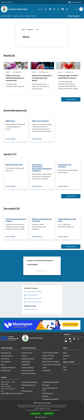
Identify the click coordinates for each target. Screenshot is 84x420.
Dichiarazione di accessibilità (50, 399)
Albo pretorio (46, 385)
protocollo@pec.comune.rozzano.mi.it (12, 393)
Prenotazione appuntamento (30, 382)
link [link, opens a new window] (58, 410)
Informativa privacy (47, 393)
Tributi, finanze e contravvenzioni (51, 364)
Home (23, 29)
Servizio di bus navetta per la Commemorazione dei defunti (42, 78)
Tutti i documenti (71, 247)
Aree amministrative (6, 356)
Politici (3, 364)
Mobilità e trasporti (47, 358)
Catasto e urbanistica (27, 367)
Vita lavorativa (46, 370)
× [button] (82, 402)
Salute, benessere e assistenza (50, 361)
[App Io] (66, 9)
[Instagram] (53, 9)
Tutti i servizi (70, 196)
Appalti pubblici (26, 362)
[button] (42, 417)
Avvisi (64, 359)
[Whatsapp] (57, 9)
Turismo (44, 367)
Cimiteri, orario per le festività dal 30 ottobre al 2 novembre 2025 (15, 78)
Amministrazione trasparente (50, 382)
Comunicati (66, 356)
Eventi (65, 367)
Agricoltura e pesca (27, 353)
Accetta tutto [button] (36, 413)
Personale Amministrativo (8, 367)
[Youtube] (49, 9)
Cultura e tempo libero (28, 370)
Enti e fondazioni (5, 362)
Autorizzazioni (26, 364)
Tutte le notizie (71, 99)
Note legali (45, 396)
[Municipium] (62, 9)
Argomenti (30, 29)
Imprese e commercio (48, 356)
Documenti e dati (5, 370)
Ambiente (24, 356)
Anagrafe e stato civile (28, 359)
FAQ (23, 388)
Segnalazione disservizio (28, 385)
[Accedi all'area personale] (74, 2)
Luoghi (65, 370)
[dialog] (42, 410)
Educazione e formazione (29, 373)
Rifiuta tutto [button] (48, 413)
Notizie (8, 72)
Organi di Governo (6, 353)
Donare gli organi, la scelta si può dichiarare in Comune (68, 76)
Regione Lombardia (6, 2)
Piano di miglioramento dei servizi (49, 389)
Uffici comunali (5, 359)
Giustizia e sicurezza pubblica (50, 353)
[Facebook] (45, 9)
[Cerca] (81, 9)
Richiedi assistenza (27, 391)
